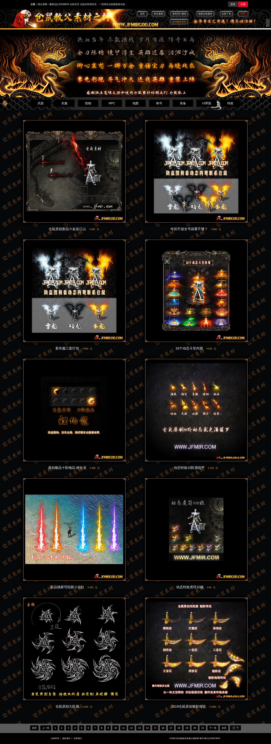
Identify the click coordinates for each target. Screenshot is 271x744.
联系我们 (78, 738)
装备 (183, 103)
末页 (224, 728)
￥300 (94, 229)
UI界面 (206, 103)
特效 (230, 103)
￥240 (211, 348)
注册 (243, 4)
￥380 (94, 468)
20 (194, 728)
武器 (41, 103)
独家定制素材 (205, 13)
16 (163, 728)
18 (179, 728)
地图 (135, 103)
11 (123, 728)
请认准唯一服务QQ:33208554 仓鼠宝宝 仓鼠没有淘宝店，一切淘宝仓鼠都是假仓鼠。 (78, 4)
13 (139, 728)
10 (115, 728)
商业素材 (158, 13)
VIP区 (243, 13)
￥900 (216, 229)
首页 (142, 13)
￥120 (212, 468)
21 (202, 728)
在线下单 (226, 13)
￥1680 (214, 706)
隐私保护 (66, 738)
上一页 (45, 728)
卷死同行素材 (180, 13)
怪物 (88, 103)
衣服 (64, 103)
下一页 (212, 728)
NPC (112, 103)
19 (186, 728)
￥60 (211, 587)
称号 (159, 103)
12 (131, 728)
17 (171, 728)
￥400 (87, 706)
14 (147, 728)
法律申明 (55, 738)
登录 (233, 4)
